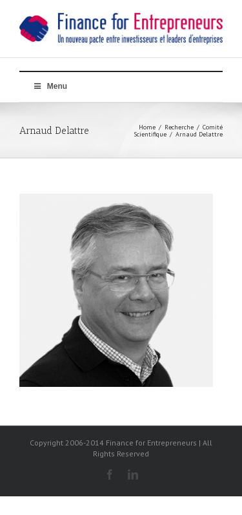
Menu (49, 86)
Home (147, 127)
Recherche (179, 127)
